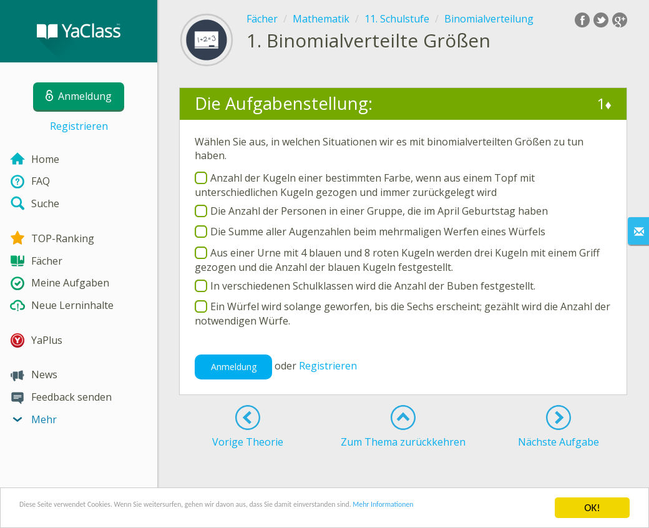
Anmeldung (233, 367)
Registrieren (79, 126)
